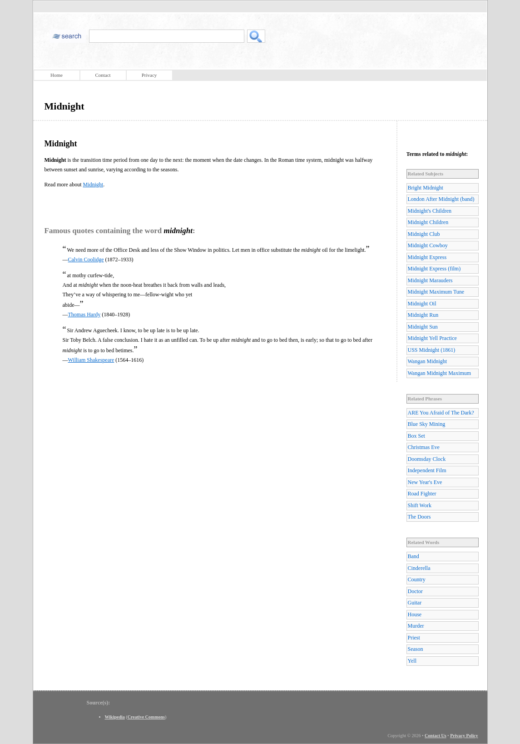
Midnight (93, 184)
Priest (414, 637)
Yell (412, 661)
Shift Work (419, 505)
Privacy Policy (464, 735)
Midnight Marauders (430, 280)
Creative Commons (146, 716)
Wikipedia (115, 716)
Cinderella (419, 568)
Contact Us (435, 735)
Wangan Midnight (427, 361)
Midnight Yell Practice (432, 338)
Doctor (415, 591)
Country (417, 579)
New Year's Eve (425, 482)
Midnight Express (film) (434, 268)
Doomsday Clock (427, 459)
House (415, 614)
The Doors (419, 517)
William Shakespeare (91, 360)
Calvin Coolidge (86, 259)
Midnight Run (423, 315)
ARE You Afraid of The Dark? (441, 412)
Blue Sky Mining (427, 424)
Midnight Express (427, 257)
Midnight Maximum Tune (436, 292)
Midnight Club (424, 234)
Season (415, 649)
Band (413, 556)
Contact (102, 75)
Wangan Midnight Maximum (439, 373)
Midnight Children (428, 222)
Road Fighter (422, 493)
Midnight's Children (430, 211)
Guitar (415, 602)
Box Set (416, 436)
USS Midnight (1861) (432, 350)
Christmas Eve (424, 447)
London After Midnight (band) (441, 199)
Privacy (149, 75)
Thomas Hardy (84, 314)
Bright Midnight (425, 188)
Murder (416, 626)
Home (56, 75)
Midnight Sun (423, 327)
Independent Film (427, 470)
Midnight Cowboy (428, 245)
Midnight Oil (422, 303)
